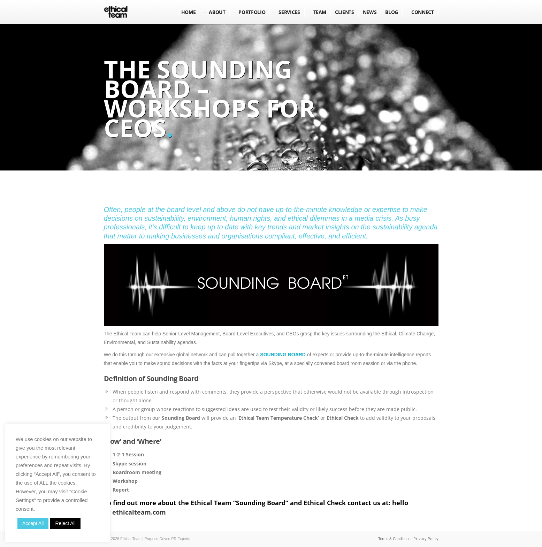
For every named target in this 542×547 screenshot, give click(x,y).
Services (289, 12)
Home (188, 12)
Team (320, 12)
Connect (422, 12)
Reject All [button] (65, 523)
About (217, 12)
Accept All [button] (33, 523)
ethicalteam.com (139, 512)
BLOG (391, 12)
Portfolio (251, 12)
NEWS (370, 12)
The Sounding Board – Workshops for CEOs (209, 98)
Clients (344, 12)
